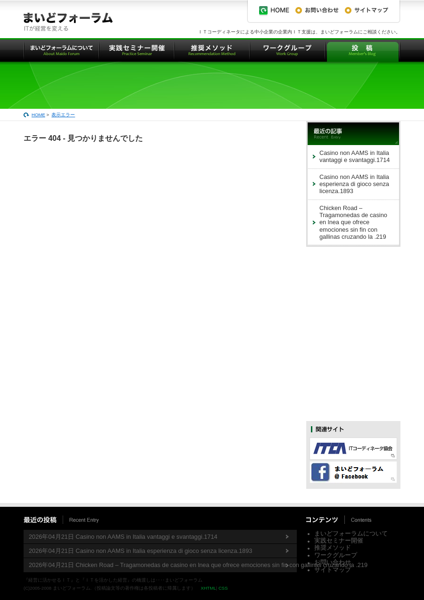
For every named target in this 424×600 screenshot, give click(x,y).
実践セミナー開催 (338, 540)
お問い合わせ (332, 562)
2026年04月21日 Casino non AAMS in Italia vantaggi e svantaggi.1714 (123, 536)
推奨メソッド (332, 547)
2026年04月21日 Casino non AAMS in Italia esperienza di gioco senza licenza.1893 (140, 550)
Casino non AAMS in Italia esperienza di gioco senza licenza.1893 (354, 184)
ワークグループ (335, 555)
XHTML (208, 588)
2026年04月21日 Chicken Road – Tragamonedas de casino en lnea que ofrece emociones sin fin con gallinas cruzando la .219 (163, 564)
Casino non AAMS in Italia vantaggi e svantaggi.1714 (354, 156)
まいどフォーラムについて (351, 533)
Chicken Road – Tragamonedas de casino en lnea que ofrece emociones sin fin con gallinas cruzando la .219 (353, 222)
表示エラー (63, 114)
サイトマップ (332, 569)
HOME (38, 114)
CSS (223, 588)
